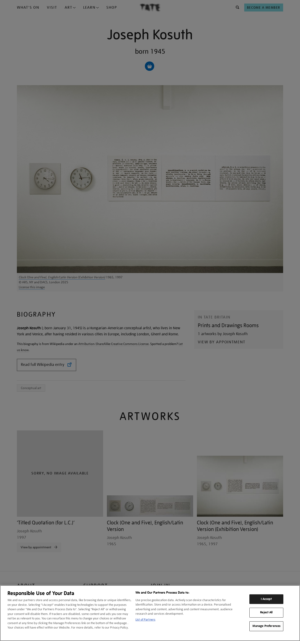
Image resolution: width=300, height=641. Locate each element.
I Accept (266, 599)
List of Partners (145, 620)
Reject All (266, 613)
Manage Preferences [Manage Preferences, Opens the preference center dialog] (266, 626)
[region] (150, 613)
